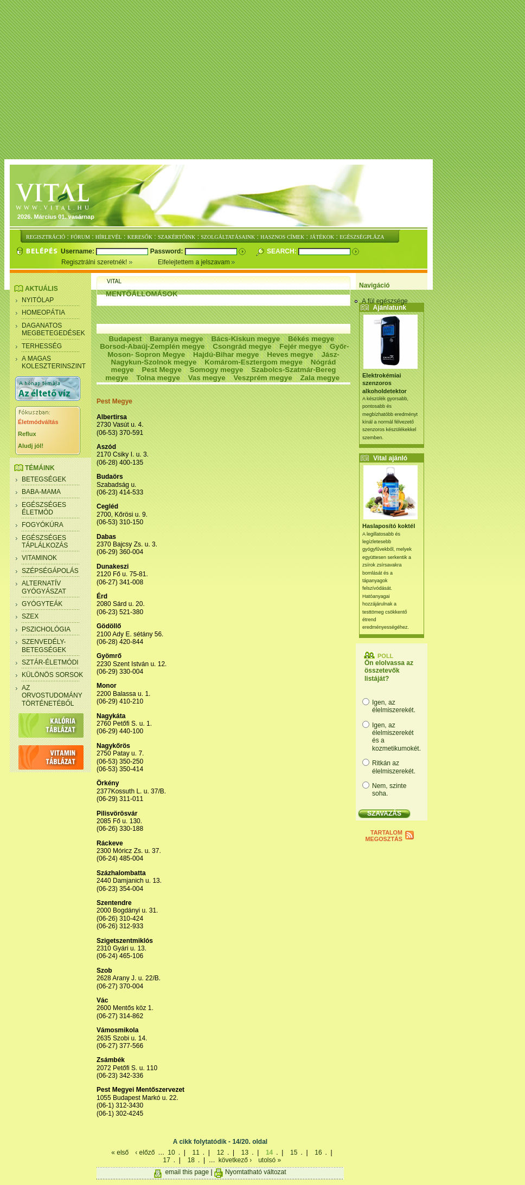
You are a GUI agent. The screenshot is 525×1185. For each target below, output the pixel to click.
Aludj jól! (30, 445)
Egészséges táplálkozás (45, 541)
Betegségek (44, 479)
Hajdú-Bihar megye (226, 354)
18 (191, 1160)
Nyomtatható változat (255, 1172)
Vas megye (207, 378)
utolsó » (269, 1160)
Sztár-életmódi (50, 662)
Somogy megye (217, 370)
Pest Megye (162, 370)
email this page (187, 1172)
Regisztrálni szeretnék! (109, 262)
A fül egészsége (385, 301)
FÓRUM (80, 237)
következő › (235, 1160)
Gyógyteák (42, 604)
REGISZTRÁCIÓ (45, 237)
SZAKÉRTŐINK (176, 237)
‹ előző (145, 1152)
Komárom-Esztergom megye (253, 362)
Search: (282, 251)
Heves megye (290, 354)
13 (244, 1152)
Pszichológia (46, 629)
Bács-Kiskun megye (245, 339)
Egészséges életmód (44, 508)
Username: (78, 251)
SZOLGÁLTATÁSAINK (228, 237)
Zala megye (320, 378)
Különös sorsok (52, 675)
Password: (167, 251)
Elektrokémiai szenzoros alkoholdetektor (384, 383)
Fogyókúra (42, 525)
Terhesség (42, 346)
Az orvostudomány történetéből (52, 695)
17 (166, 1160)
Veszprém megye (262, 378)
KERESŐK (139, 237)
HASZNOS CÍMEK (282, 237)
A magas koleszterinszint (54, 362)
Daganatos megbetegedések (53, 329)
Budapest (125, 339)
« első (120, 1152)
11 (195, 1152)
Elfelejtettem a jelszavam (196, 262)
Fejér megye (300, 346)
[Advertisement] (264, 80)
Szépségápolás (50, 571)
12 (220, 1152)
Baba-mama (41, 492)
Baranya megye (176, 339)
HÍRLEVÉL (108, 237)
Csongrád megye (242, 346)
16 (318, 1152)
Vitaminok (39, 558)
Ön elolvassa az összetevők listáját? (388, 670)
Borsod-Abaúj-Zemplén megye (152, 346)
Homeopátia (43, 312)
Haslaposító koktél (388, 526)
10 (171, 1152)
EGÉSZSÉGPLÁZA (362, 237)
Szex (30, 616)
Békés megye (311, 339)
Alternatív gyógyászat (44, 587)
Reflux (27, 434)
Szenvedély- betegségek (44, 645)
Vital (114, 281)
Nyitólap (38, 300)
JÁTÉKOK (322, 237)
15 (293, 1152)
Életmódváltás (38, 422)
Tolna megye (158, 378)
